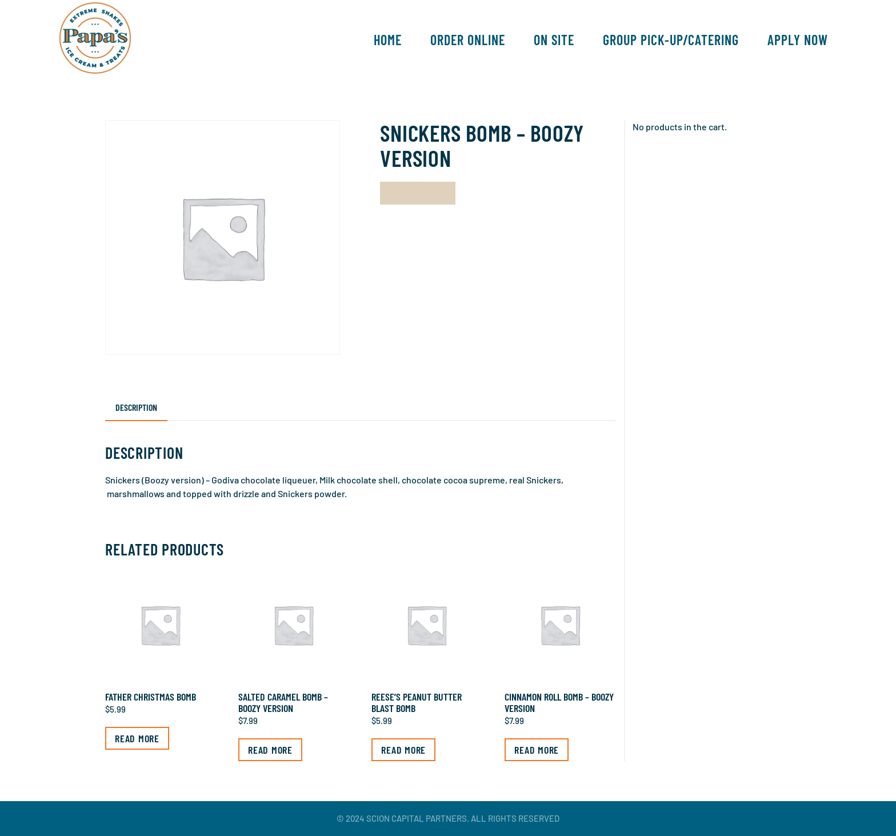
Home (388, 39)
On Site (554, 39)
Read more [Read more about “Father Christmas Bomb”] (137, 738)
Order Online (467, 39)
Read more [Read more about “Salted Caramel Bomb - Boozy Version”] (270, 749)
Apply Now (797, 39)
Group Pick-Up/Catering (671, 39)
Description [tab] (136, 407)
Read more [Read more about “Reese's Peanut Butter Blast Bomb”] (403, 749)
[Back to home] (95, 40)
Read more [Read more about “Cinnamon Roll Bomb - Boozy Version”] (536, 749)
